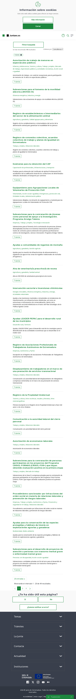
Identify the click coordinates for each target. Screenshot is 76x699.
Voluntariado (17, 194)
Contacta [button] (19, 646)
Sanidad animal (34, 272)
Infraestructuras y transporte (44, 168)
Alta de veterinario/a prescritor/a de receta (35, 269)
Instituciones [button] (21, 666)
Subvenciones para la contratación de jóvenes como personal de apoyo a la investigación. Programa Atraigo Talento (36, 216)
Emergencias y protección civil (49, 194)
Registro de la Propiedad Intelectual (31, 395)
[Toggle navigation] (23, 35)
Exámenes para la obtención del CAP (32, 164)
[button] (63, 35)
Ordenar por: (47, 49)
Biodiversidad (17, 531)
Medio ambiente (28, 531)
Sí (25, 599)
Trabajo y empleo (48, 66)
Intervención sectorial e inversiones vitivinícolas (38, 288)
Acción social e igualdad (30, 194)
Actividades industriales (21, 294)
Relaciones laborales (33, 146)
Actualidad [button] (20, 656)
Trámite (17, 82)
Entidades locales (19, 196)
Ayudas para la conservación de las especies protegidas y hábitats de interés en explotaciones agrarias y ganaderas (35, 525)
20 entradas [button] (20, 579)
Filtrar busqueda (28, 45)
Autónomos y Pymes (27, 351)
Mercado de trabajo (32, 471)
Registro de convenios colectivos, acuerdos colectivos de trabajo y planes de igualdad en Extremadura (36, 140)
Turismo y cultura (35, 66)
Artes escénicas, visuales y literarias (38, 399)
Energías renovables (19, 292)
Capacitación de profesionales (23, 168)
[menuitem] (27, 682)
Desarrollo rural (18, 325)
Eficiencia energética (20, 95)
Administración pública (33, 196)
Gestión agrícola (34, 248)
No (51, 599)
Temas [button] (17, 616)
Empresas (16, 223)
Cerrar (38, 26)
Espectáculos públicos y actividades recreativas (37, 69)
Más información (38, 20)
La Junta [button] (18, 636)
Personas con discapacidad (22, 558)
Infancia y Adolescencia (21, 66)
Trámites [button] (19, 626)
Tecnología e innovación (41, 223)
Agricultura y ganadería (20, 119)
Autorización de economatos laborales (33, 441)
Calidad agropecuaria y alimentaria (41, 119)
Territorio (27, 325)
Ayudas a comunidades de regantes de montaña (37, 245)
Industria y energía (34, 95)
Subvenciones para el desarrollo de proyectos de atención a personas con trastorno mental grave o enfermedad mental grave (38, 551)
